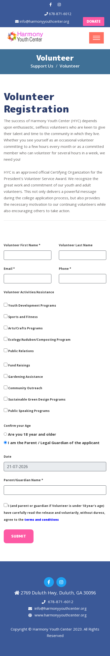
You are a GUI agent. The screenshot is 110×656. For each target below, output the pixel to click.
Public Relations (19, 350)
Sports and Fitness (21, 316)
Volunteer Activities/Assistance (29, 292)
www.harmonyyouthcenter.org (61, 614)
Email (9, 269)
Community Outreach (23, 387)
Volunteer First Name (22, 245)
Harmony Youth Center (53, 629)
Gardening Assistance (23, 376)
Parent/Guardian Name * (23, 480)
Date (7, 456)
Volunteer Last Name (76, 245)
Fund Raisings (17, 365)
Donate (94, 21)
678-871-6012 (60, 13)
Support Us (42, 66)
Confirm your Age (17, 426)
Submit (18, 536)
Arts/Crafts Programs (23, 328)
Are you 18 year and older (30, 434)
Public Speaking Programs (27, 410)
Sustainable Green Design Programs (35, 399)
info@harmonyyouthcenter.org (44, 21)
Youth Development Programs (30, 305)
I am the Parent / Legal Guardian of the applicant (52, 442)
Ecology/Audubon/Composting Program (37, 339)
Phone (65, 269)
